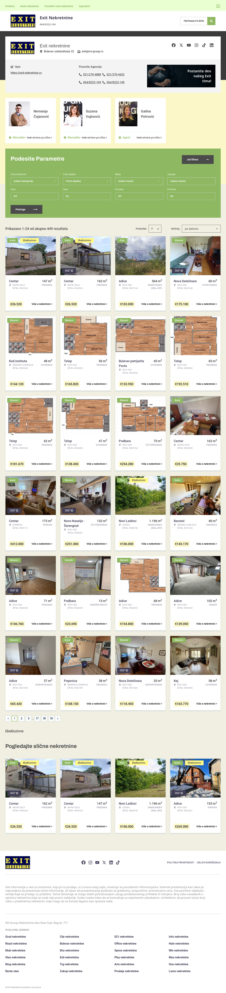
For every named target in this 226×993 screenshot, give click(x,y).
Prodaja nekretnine (126, 970)
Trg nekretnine (69, 963)
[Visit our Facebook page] (83, 861)
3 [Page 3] (28, 717)
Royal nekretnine (16, 942)
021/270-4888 (92, 74)
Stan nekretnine (15, 956)
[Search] (211, 21)
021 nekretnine (124, 935)
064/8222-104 (48, 24)
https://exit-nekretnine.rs (26, 72)
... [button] (33, 717)
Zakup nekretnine (71, 970)
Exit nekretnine (69, 956)
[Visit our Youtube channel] (97, 861)
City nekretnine (69, 935)
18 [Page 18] (44, 717)
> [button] (58, 717)
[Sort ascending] (152, 227)
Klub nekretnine (15, 949)
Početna (10, 6)
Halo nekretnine (179, 942)
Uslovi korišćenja (209, 861)
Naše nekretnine (29, 6)
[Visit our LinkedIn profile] (111, 861)
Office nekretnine (125, 942)
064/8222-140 (115, 82)
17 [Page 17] (37, 717)
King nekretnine (15, 963)
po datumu (191, 227)
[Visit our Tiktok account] (118, 861)
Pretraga (26, 208)
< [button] (8, 717)
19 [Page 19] (51, 717)
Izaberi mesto (178, 179)
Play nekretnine (124, 956)
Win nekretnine (178, 949)
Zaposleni (84, 6)
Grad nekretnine (15, 935)
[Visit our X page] (104, 861)
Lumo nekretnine (180, 970)
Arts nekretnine (124, 963)
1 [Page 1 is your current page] (14, 717)
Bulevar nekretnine (72, 942)
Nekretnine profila (39, 137)
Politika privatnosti (180, 861)
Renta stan (12, 970)
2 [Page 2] (21, 717)
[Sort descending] (158, 227)
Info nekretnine (178, 935)
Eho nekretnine (69, 949)
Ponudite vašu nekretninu (58, 6)
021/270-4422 (115, 74)
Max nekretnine (179, 956)
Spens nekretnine (125, 949)
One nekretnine (178, 963)
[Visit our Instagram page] (90, 861)
